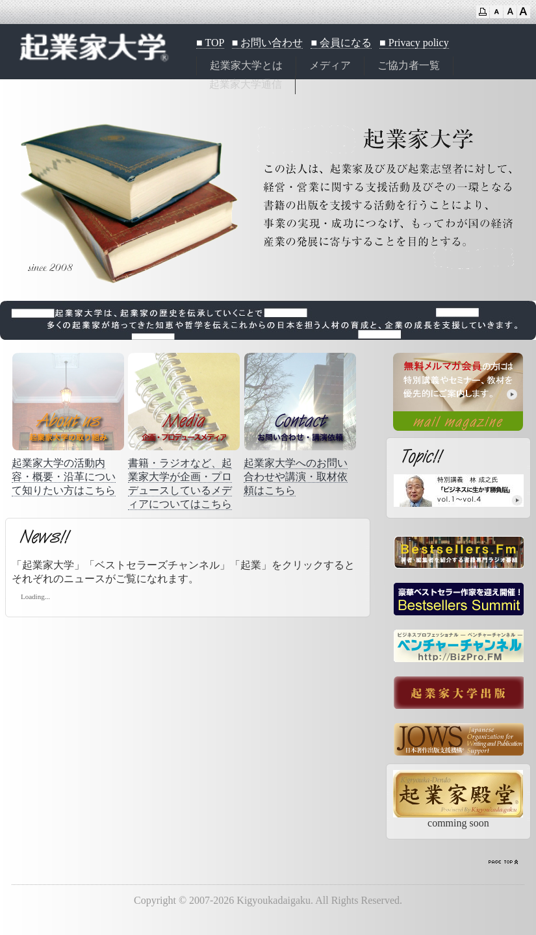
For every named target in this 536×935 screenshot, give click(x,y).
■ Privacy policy (414, 42)
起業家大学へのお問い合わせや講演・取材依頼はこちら (296, 476)
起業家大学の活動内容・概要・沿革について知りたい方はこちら (64, 476)
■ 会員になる (341, 42)
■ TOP (210, 42)
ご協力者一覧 (408, 65)
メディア (330, 65)
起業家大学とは (246, 65)
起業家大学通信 (245, 84)
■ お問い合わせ (267, 42)
